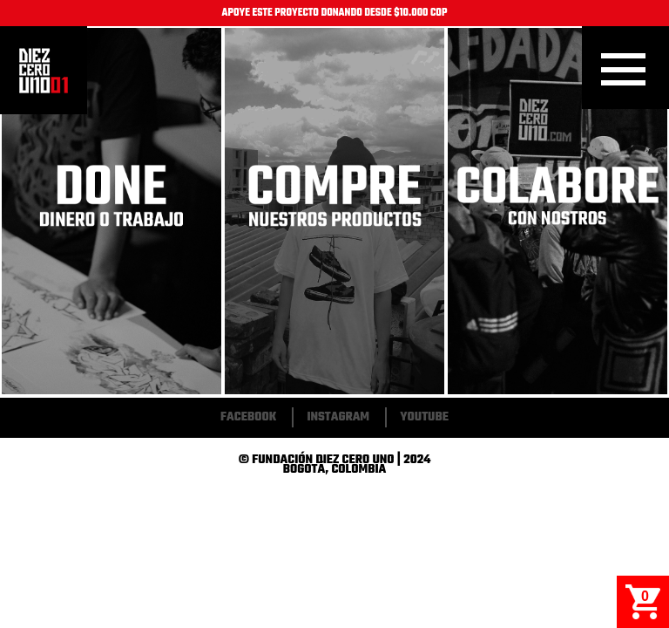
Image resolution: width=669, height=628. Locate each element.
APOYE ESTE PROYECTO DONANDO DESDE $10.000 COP (335, 13)
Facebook (248, 417)
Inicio (43, 70)
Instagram (338, 417)
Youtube (424, 417)
